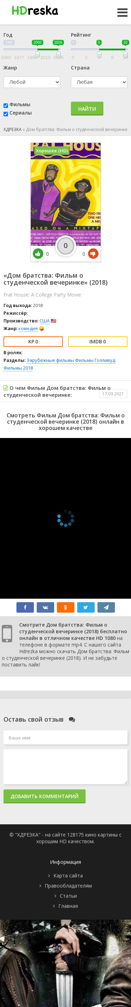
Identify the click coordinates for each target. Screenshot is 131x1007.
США (44, 321)
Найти (87, 108)
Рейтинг (81, 34)
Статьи (68, 895)
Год (8, 34)
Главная (68, 906)
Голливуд (105, 360)
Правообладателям (68, 885)
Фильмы (19, 104)
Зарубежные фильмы (50, 360)
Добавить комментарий (44, 796)
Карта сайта (68, 875)
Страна (80, 67)
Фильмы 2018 (18, 368)
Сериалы (20, 112)
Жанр (10, 67)
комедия (28, 328)
